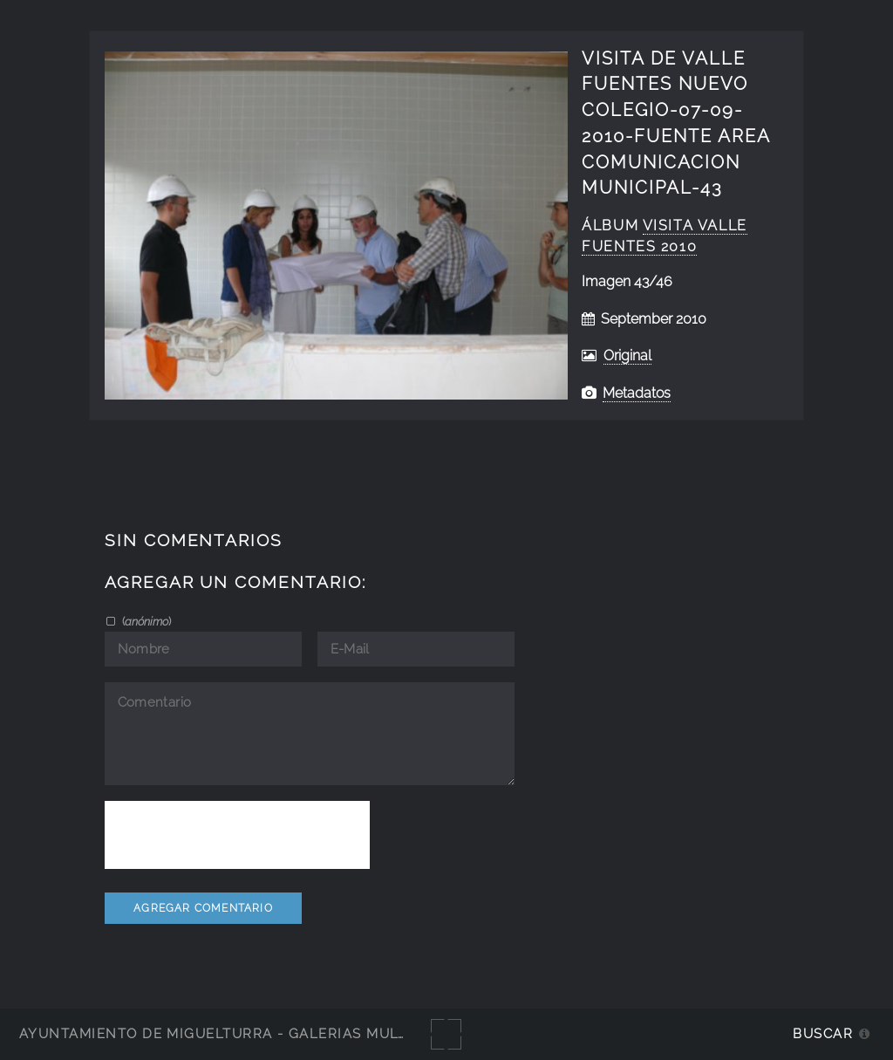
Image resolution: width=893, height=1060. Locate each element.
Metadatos (637, 393)
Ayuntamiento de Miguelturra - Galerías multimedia (239, 1033)
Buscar (823, 1033)
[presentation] (237, 835)
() (145, 621)
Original (627, 355)
